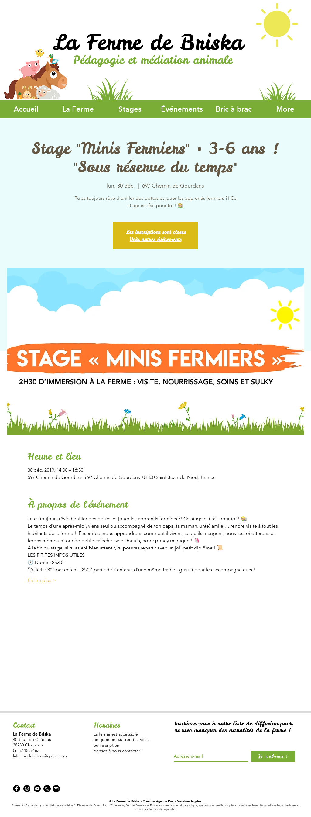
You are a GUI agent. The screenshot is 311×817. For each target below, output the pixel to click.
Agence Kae (164, 801)
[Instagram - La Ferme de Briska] (26, 788)
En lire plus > (42, 580)
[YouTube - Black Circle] (37, 788)
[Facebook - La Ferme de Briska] (16, 788)
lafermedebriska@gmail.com (40, 756)
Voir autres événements (155, 239)
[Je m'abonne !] (273, 756)
